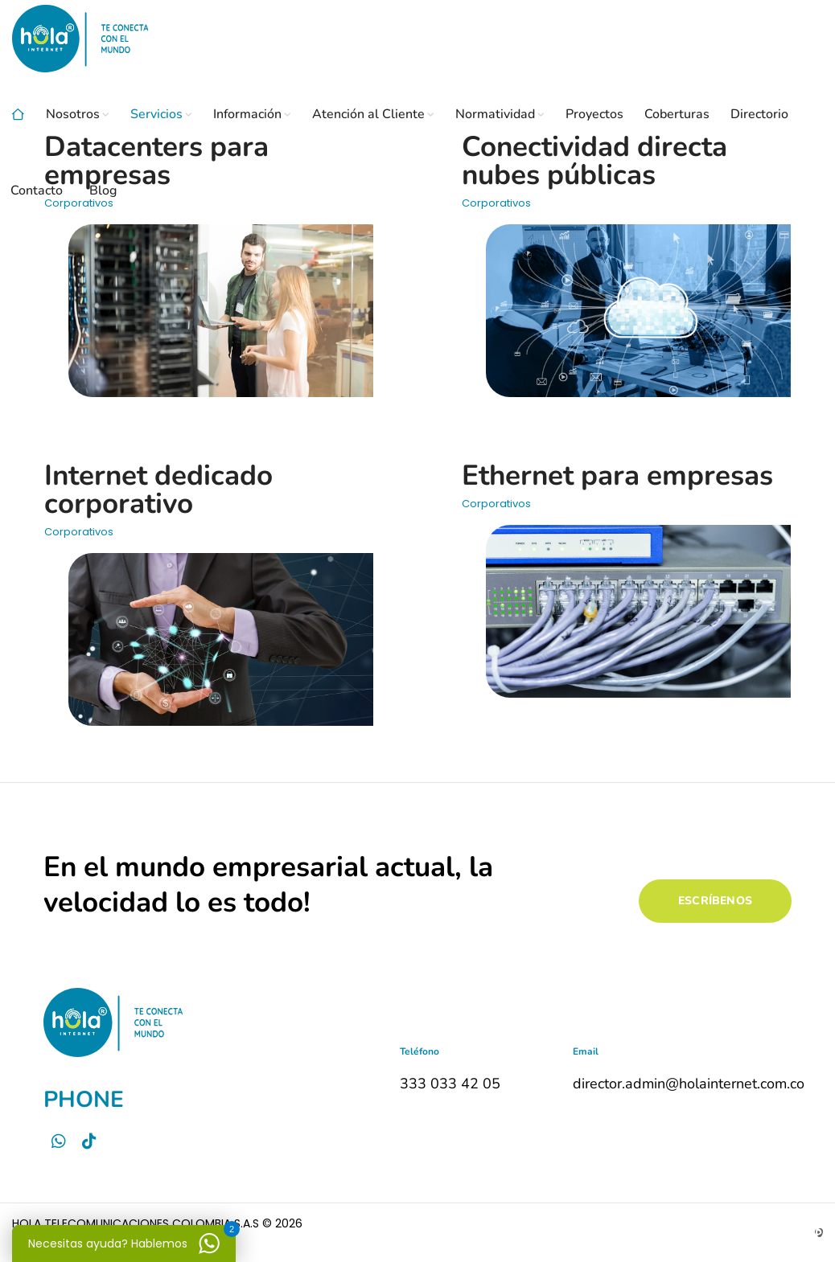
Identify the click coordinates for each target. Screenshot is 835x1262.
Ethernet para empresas (617, 475)
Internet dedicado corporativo (158, 489)
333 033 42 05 (450, 1083)
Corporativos (78, 531)
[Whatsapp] (58, 1141)
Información (247, 114)
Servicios (156, 114)
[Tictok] (89, 1141)
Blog (103, 190)
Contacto (36, 190)
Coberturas (677, 114)
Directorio (759, 114)
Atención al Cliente (368, 114)
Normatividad (495, 114)
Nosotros (73, 114)
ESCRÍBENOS (715, 900)
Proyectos (594, 114)
